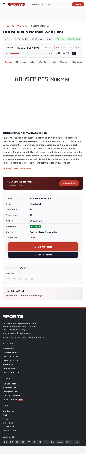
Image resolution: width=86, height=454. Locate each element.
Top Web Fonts (10, 356)
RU (52, 442)
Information (77, 62)
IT (34, 442)
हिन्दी (76, 442)
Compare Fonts (11, 388)
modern (67, 145)
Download (69, 183)
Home (6, 26)
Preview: (10, 48)
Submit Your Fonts (12, 372)
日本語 (69, 442)
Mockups (64, 62)
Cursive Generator (12, 395)
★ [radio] (8, 278)
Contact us (8, 411)
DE (11, 442)
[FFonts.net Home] (16, 4)
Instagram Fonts (11, 391)
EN (5, 442)
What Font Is (9, 384)
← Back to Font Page (43, 255)
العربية (60, 442)
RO (23, 442)
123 (70, 48)
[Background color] (67, 53)
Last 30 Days (9, 430)
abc (64, 48)
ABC (57, 48)
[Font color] (58, 53)
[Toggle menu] (4, 4)
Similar (53, 62)
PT (40, 442)
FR (29, 442)
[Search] (55, 4)
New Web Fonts (11, 352)
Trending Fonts (10, 360)
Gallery (32, 62)
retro (15, 163)
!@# (77, 48)
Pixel (32, 238)
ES (17, 442)
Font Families (9, 368)
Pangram (48, 48)
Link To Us (8, 423)
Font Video (8, 427)
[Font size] (28, 53)
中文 (46, 442)
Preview (9, 62)
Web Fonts (8, 348)
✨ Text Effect (13, 399)
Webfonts (8, 364)
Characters (21, 62)
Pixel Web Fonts (19, 26)
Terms (6, 419)
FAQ (5, 415)
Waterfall (43, 62)
